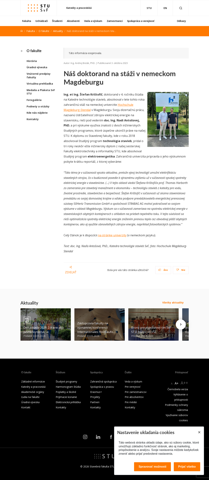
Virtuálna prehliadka (40, 83)
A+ (176, 383)
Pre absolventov (134, 397)
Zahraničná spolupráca (103, 381)
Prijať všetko (187, 466)
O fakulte (44, 31)
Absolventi (73, 21)
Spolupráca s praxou (102, 386)
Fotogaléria (34, 100)
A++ (184, 383)
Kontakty (33, 119)
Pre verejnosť (132, 386)
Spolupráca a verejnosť (140, 21)
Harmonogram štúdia (68, 386)
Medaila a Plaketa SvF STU (41, 91)
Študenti (57, 21)
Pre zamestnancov (135, 392)
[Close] (199, 432)
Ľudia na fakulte (30, 397)
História (32, 61)
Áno (163, 270)
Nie (180, 270)
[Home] (21, 31)
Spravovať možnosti (152, 466)
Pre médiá (131, 402)
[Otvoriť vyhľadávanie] (181, 8)
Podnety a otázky (38, 106)
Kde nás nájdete (37, 112)
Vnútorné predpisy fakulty (38, 75)
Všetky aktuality (173, 302)
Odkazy (181, 21)
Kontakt (25, 407)
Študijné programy (66, 381)
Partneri (94, 402)
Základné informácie (33, 381)
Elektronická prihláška (68, 402)
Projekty (95, 397)
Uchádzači (41, 21)
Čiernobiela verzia (177, 389)
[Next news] (181, 324)
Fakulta (26, 21)
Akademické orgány (32, 392)
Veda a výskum (93, 21)
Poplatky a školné (66, 392)
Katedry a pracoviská (79, 8)
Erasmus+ (96, 392)
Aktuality (58, 31)
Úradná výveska (37, 67)
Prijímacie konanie (66, 397)
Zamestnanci (115, 21)
